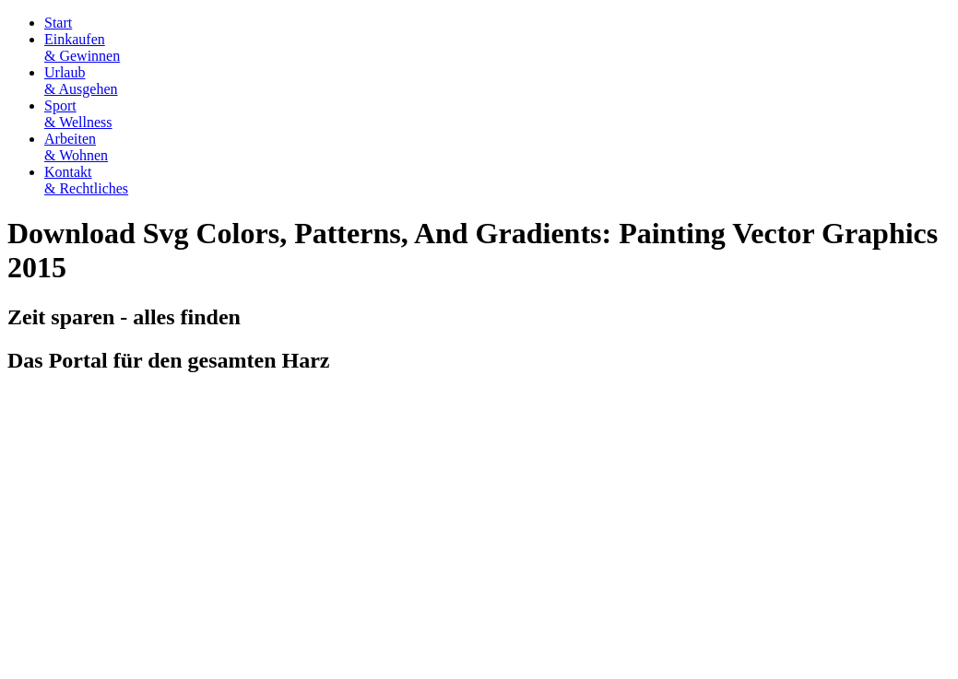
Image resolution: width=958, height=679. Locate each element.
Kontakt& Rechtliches (86, 180)
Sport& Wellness (78, 114)
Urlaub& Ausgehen (81, 80)
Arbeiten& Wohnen (76, 147)
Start (58, 22)
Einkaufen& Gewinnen (82, 47)
